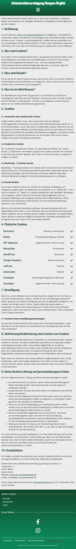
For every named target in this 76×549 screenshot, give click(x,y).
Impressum (8, 540)
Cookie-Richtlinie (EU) (54, 540)
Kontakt (6, 498)
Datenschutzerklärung (36, 540)
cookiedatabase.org (42, 482)
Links (5, 505)
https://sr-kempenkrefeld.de (30, 35)
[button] (38, 9)
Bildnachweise (20, 540)
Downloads (8, 501)
